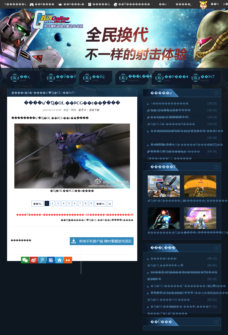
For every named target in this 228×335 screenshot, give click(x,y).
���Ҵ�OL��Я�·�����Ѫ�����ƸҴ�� (187, 144)
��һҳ (100, 203)
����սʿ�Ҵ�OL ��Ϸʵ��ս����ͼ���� (103, 220)
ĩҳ (110, 203)
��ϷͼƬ (68, 92)
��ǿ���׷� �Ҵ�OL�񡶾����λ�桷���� (178, 131)
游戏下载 (94, 110)
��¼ (215, 4)
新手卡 (82, 110)
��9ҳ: (37, 203)
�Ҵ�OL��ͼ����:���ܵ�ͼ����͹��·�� (180, 306)
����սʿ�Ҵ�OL (47, 92)
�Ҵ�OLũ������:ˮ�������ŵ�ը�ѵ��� (188, 286)
